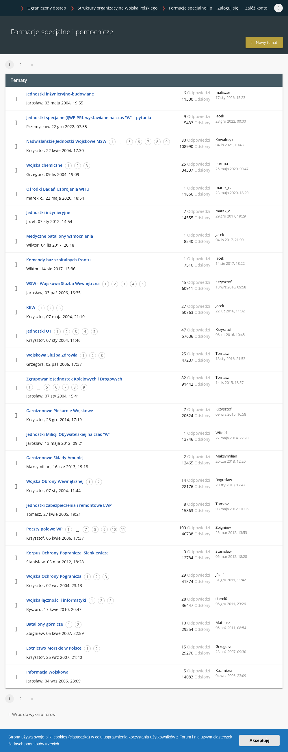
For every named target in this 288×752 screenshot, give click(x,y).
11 (123, 529)
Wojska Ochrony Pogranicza (53, 576)
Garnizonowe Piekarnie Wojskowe (59, 410)
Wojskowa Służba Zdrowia (51, 355)
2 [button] (20, 64)
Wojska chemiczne (44, 165)
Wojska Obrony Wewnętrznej (54, 481)
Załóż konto (256, 8)
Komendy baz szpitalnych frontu (58, 259)
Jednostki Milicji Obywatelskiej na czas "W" (68, 434)
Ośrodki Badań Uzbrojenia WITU (57, 189)
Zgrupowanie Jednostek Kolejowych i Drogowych (74, 379)
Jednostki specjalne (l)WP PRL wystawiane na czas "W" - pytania (88, 117)
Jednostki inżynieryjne (48, 212)
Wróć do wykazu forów (31, 714)
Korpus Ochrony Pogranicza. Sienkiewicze (67, 553)
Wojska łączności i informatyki (56, 600)
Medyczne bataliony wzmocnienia (59, 236)
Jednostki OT (38, 331)
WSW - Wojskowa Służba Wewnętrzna (63, 283)
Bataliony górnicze (44, 624)
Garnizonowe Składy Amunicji (55, 457)
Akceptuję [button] (260, 740)
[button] (62, 744)
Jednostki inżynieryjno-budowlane (60, 94)
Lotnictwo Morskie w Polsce (53, 648)
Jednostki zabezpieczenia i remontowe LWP (69, 505)
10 (114, 529)
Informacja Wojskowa (47, 672)
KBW (30, 307)
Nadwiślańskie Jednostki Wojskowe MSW (66, 141)
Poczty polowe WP (44, 529)
